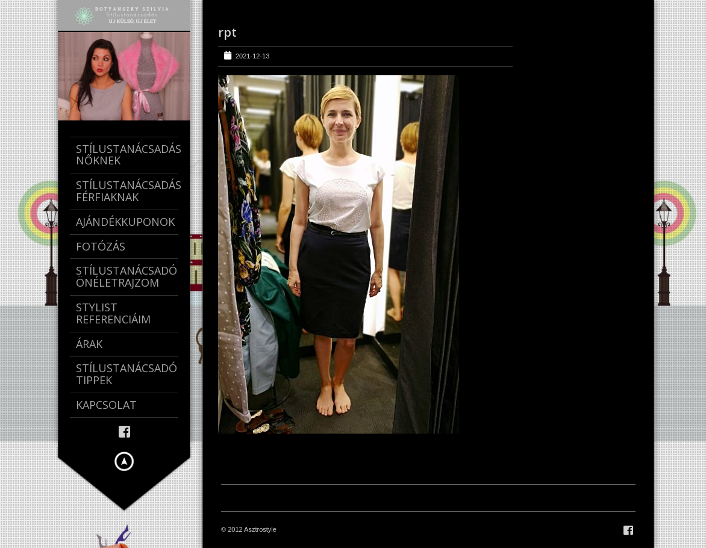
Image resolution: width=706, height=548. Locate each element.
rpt (227, 32)
